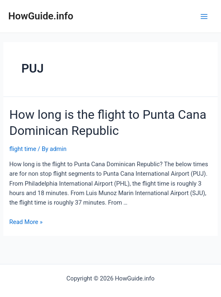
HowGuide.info (40, 16)
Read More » (26, 222)
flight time (22, 149)
